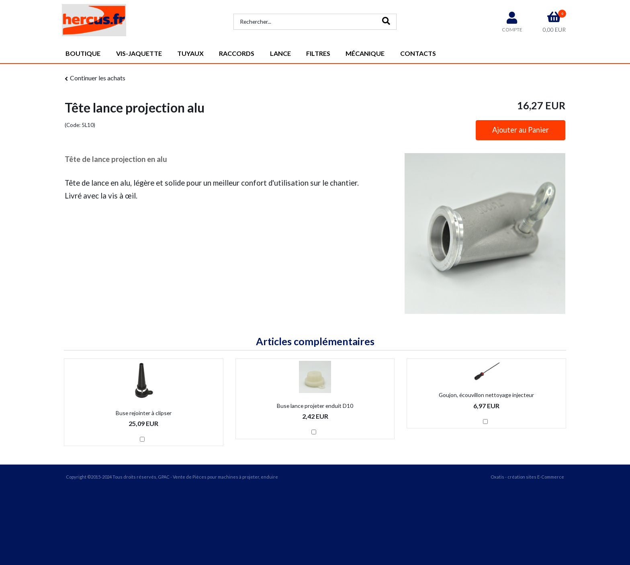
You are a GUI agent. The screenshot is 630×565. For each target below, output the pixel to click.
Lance (280, 53)
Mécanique (365, 53)
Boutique (82, 53)
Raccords (236, 53)
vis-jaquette (139, 53)
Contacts (418, 53)
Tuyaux (190, 53)
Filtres (318, 53)
